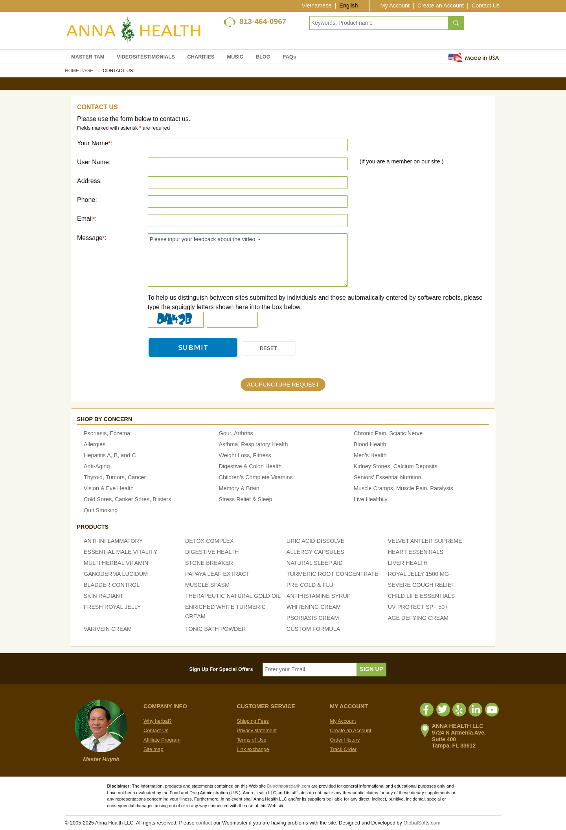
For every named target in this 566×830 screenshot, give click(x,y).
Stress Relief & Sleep (245, 500)
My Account (395, 5)
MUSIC (235, 57)
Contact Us (486, 5)
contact (204, 823)
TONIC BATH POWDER (215, 629)
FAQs (289, 57)
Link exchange (253, 749)
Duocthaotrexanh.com (288, 786)
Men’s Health (370, 456)
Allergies (94, 445)
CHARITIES (201, 57)
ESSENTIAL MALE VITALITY (120, 552)
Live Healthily (371, 500)
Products (92, 527)
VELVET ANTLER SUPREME (425, 541)
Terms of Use (251, 740)
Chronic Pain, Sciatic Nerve (388, 434)
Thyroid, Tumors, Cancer (115, 478)
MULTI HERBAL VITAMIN (116, 563)
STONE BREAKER (209, 563)
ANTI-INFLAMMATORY (113, 541)
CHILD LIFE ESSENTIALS (421, 596)
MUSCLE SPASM (207, 585)
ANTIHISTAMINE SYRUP (319, 596)
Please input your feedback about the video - (248, 260)
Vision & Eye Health (109, 489)
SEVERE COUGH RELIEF (421, 585)
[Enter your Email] (310, 669)
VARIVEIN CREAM (108, 629)
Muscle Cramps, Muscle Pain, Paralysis (403, 489)
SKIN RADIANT (103, 596)
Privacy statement (257, 730)
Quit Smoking (101, 511)
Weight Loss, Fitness (245, 456)
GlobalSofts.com (421, 823)
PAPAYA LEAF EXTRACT (217, 574)
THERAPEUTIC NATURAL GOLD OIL (233, 596)
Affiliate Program (161, 740)
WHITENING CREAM (314, 607)
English (348, 5)
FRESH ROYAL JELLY (112, 607)
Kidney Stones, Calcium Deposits (395, 467)
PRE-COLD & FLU (310, 585)
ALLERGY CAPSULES (315, 552)
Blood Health (370, 445)
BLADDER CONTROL (112, 585)
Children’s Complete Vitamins (256, 478)
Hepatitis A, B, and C (110, 456)
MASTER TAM (87, 57)
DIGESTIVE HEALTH (212, 552)
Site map (153, 749)
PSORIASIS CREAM (313, 618)
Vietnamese (317, 5)
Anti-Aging (97, 467)
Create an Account (440, 5)
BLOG (263, 57)
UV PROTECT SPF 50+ (418, 607)
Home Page (79, 70)
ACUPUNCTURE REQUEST (283, 385)
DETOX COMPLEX (209, 541)
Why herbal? (157, 721)
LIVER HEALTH (408, 563)
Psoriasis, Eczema (107, 434)
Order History (345, 740)
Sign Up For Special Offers (221, 669)
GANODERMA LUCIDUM (116, 574)
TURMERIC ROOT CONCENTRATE (333, 574)
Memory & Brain (239, 489)
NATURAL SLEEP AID (315, 563)
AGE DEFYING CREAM (418, 618)
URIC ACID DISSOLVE (316, 541)
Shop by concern (104, 419)
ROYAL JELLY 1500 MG (418, 574)
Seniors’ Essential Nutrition (387, 478)
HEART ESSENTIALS (415, 552)
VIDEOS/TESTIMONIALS (146, 57)
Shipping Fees (253, 721)
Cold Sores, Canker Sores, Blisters (127, 500)
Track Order (343, 749)
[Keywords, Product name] (378, 23)
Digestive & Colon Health (250, 467)
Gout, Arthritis (236, 434)
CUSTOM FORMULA (313, 629)
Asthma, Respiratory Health (253, 445)
